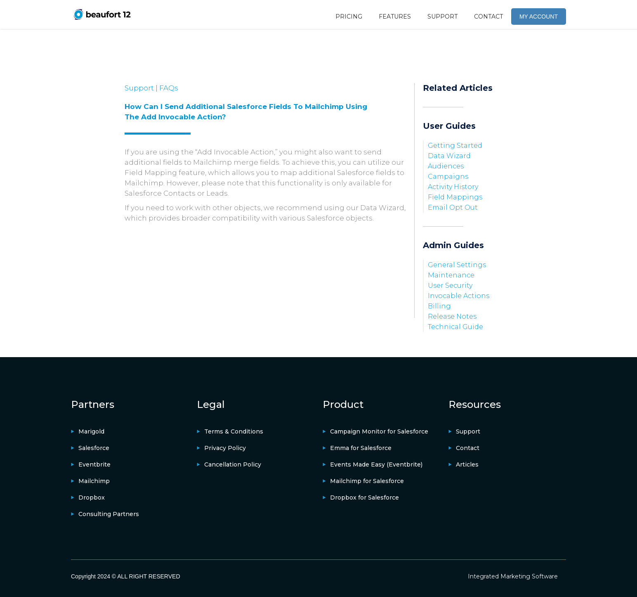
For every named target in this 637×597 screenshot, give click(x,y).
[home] (102, 14)
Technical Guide (455, 327)
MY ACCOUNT (538, 16)
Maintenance (451, 275)
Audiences (446, 166)
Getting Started (455, 145)
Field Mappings (455, 197)
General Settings (457, 265)
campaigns (448, 176)
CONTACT (488, 16)
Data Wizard (449, 156)
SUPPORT (442, 16)
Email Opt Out (453, 207)
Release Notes (452, 316)
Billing (439, 306)
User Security (450, 285)
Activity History (453, 187)
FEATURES (395, 16)
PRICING (348, 16)
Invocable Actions (458, 296)
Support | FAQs (151, 88)
